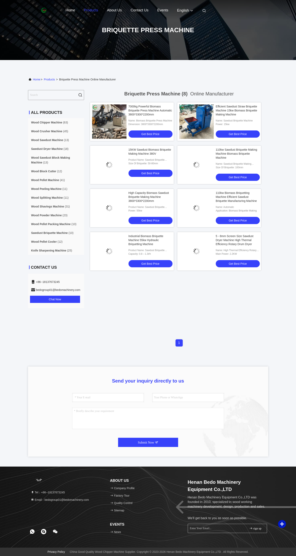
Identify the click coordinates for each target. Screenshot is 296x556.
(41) (48, 180)
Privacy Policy (56, 551)
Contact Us (140, 10)
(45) (49, 131)
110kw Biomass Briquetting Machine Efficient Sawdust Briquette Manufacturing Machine (236, 196)
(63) (49, 122)
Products (91, 10)
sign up (255, 528)
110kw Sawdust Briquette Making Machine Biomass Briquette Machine (236, 153)
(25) (51, 250)
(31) (50, 206)
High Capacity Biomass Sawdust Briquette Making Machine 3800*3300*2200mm (148, 196)
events (162, 10)
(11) (49, 188)
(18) (50, 148)
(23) (49, 215)
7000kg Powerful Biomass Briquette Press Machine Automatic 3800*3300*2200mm (150, 110)
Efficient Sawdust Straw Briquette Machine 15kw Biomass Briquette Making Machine (236, 110)
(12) (46, 171)
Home (70, 10)
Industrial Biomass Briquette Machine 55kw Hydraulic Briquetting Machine (145, 240)
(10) (53, 224)
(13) (50, 140)
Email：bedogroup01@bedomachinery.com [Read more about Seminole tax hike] (60, 499)
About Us (114, 10)
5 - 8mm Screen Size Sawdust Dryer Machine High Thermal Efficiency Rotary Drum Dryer (234, 240)
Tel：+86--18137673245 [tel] (48, 492)
